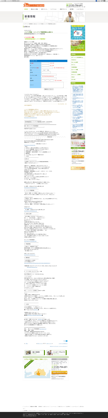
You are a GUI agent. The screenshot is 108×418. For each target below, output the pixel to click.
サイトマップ (41, 410)
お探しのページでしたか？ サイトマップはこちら (58, 346)
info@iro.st (36, 309)
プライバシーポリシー (33, 410)
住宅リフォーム (44, 9)
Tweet (64, 340)
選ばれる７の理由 (34, 9)
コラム (74, 64)
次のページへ (49, 343)
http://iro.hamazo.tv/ (28, 208)
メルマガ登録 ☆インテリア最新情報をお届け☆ (10, 0)
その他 (74, 79)
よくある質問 (75, 62)
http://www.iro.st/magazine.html (30, 117)
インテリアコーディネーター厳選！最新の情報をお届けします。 (78, 95)
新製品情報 (75, 72)
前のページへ (40, 343)
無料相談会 (75, 67)
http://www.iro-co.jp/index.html (30, 241)
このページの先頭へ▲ (63, 343)
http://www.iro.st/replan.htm (29, 145)
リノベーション (53, 9)
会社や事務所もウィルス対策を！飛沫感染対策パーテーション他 (78, 121)
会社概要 (25, 410)
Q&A (74, 77)
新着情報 (26, 9)
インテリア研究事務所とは (78, 57)
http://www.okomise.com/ (32, 267)
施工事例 (71, 9)
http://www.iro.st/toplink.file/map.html (34, 315)
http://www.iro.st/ (42, 328)
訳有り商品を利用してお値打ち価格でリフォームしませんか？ (78, 102)
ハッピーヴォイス (79, 9)
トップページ (25, 23)
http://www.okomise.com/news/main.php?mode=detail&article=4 (37, 263)
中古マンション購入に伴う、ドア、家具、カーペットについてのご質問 (78, 106)
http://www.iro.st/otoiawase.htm (30, 187)
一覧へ (26, 343)
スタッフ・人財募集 (76, 74)
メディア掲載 (75, 69)
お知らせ (35, 23)
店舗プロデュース (63, 9)
